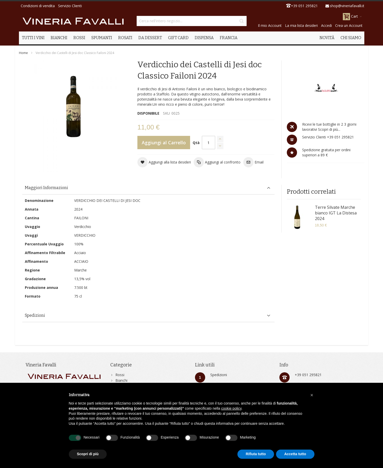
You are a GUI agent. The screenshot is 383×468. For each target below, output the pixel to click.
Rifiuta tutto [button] (256, 454)
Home (23, 53)
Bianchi (121, 380)
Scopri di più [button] (88, 454)
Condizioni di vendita (38, 5)
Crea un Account (349, 25)
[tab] (148, 187)
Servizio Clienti (70, 5)
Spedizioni (218, 374)
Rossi (119, 374)
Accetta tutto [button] (295, 454)
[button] (164, 162)
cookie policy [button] (231, 408)
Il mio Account (270, 25)
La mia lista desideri (301, 25)
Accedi (326, 25)
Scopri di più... (328, 129)
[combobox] (192, 21)
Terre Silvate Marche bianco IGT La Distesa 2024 (336, 212)
